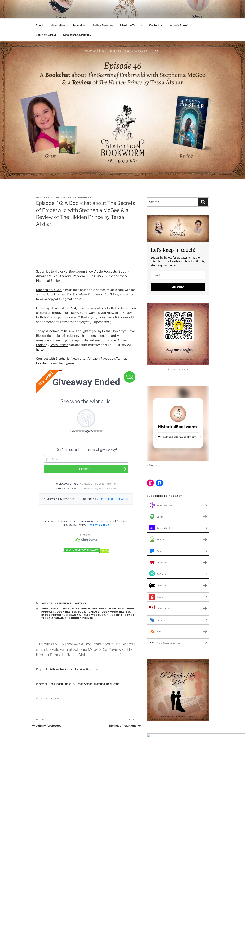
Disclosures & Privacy (77, 34)
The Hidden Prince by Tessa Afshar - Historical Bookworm (84, 690)
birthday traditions (109, 615)
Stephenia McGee (49, 290)
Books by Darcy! (46, 34)
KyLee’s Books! (178, 25)
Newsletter (58, 25)
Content (156, 25)
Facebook (108, 358)
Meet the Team (131, 25)
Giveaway (73, 622)
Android (65, 276)
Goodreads (44, 363)
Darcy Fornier (52, 622)
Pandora (79, 276)
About (39, 25)
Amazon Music (46, 276)
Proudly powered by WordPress (157, 923)
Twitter (121, 358)
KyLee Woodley (79, 197)
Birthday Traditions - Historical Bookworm (74, 676)
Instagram (66, 363)
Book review (66, 618)
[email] (178, 275)
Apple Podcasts (105, 271)
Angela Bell (51, 615)
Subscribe (78, 25)
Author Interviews (56, 610)
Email (91, 276)
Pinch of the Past (64, 308)
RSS (100, 276)
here (106, 322)
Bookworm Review (60, 331)
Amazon (93, 358)
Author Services (102, 25)
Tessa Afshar (59, 345)
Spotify (124, 271)
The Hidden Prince (79, 625)
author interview (76, 615)
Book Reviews (89, 618)
